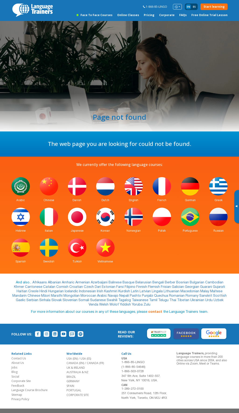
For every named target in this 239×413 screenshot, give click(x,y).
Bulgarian (197, 282)
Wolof (114, 304)
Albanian (55, 282)
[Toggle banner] (236, 206)
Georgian (192, 287)
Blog (14, 372)
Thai (173, 300)
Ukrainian (197, 300)
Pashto (136, 295)
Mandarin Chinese (26, 295)
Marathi (57, 295)
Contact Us (18, 358)
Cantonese (34, 287)
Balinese (116, 282)
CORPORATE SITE (78, 395)
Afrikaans (40, 282)
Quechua (161, 295)
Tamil (153, 300)
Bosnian (183, 282)
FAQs (183, 15)
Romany (192, 295)
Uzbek (218, 300)
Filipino (130, 287)
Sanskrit (206, 295)
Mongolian (72, 295)
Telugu (163, 300)
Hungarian (56, 291)
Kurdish (124, 291)
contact (155, 311)
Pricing (149, 15)
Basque (129, 282)
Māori (46, 295)
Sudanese (98, 300)
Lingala (158, 291)
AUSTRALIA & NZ (77, 372)
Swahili (112, 300)
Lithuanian (172, 291)
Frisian (166, 287)
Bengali (158, 282)
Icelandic (72, 291)
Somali (84, 300)
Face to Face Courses (96, 15)
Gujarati (219, 287)
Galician (178, 287)
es (194, 6)
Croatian (76, 287)
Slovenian (70, 300)
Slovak (57, 300)
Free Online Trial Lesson (209, 15)
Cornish (62, 287)
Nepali (124, 295)
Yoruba (138, 304)
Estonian (109, 287)
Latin (135, 291)
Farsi (120, 287)
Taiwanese (140, 300)
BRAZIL (71, 377)
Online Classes (128, 15)
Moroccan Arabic (94, 295)
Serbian (32, 300)
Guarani (206, 287)
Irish (100, 291)
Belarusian (143, 282)
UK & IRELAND (76, 368)
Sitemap (16, 395)
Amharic (68, 282)
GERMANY (73, 381)
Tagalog (125, 300)
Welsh (104, 304)
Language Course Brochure (29, 390)
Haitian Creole (28, 291)
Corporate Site (21, 381)
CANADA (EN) (75, 363)
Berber (170, 282)
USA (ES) (86, 359)
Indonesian (88, 291)
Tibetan (183, 300)
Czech (89, 287)
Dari (98, 287)
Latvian (146, 291)
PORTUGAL (74, 390)
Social (15, 377)
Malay (205, 291)
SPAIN (70, 386)
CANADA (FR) (95, 363)
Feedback (17, 386)
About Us (17, 363)
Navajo (113, 295)
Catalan (49, 287)
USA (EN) (72, 359)
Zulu (147, 304)
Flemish (154, 287)
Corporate (167, 15)
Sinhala (45, 300)
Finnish (142, 287)
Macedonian (190, 291)
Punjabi (148, 295)
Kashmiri (111, 291)
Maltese (216, 291)
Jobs (14, 367)
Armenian (83, 282)
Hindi (43, 291)
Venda (94, 304)
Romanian (177, 295)
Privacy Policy (20, 399)
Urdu (209, 300)
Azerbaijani (100, 282)
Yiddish (126, 304)
